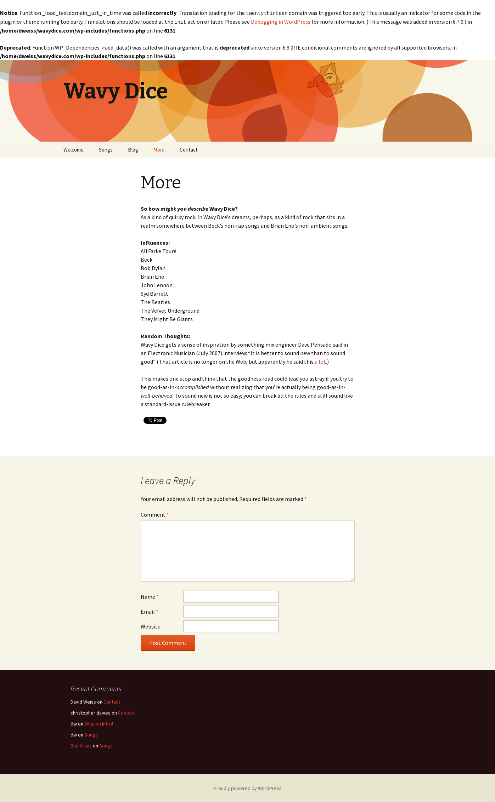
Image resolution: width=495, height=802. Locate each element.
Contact (189, 149)
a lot (320, 360)
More (158, 149)
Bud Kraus (81, 745)
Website (151, 625)
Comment (155, 513)
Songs (106, 149)
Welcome (73, 149)
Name (150, 595)
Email (149, 610)
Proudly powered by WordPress (248, 787)
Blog (133, 149)
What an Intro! (98, 723)
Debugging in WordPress (280, 21)
